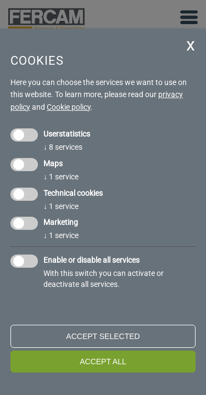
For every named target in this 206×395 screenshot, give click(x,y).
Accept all (103, 361)
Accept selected (103, 336)
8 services (62, 147)
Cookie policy (69, 107)
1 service (61, 176)
